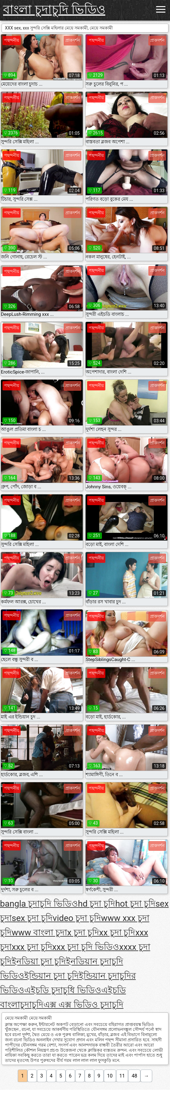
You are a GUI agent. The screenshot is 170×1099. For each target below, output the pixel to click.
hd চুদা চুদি (96, 904)
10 (110, 1076)
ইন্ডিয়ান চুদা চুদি (51, 976)
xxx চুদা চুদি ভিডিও (85, 947)
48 (134, 1076)
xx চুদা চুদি (117, 932)
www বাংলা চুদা (39, 932)
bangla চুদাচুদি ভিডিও (39, 904)
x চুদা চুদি (83, 932)
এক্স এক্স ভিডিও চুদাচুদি (83, 1005)
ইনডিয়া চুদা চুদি (39, 961)
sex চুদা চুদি (32, 918)
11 (122, 1076)
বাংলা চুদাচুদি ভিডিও (54, 9)
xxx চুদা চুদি (32, 947)
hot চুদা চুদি (135, 904)
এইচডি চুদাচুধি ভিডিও (62, 990)
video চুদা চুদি (77, 918)
